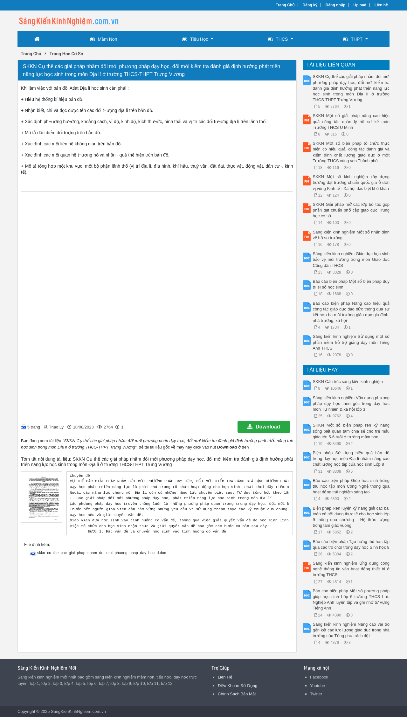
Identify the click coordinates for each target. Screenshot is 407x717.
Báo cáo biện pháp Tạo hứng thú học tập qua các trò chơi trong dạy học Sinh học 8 (351, 544)
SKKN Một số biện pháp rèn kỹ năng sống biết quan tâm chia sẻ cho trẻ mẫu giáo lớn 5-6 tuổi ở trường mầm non (351, 431)
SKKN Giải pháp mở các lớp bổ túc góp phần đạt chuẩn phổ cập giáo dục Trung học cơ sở (351, 210)
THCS (278, 39)
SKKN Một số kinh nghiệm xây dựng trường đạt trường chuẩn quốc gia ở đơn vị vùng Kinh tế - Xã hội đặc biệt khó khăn (351, 182)
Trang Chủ (285, 5)
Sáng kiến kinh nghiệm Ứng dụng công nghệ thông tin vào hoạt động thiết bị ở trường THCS (351, 569)
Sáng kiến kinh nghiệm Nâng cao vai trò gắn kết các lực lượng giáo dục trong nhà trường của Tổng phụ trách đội (351, 630)
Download (263, 426)
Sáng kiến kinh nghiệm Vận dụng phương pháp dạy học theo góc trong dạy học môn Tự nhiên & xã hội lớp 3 (351, 403)
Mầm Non (103, 39)
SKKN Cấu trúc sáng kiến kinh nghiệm (348, 381)
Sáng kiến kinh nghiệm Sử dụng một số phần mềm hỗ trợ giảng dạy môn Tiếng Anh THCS (351, 342)
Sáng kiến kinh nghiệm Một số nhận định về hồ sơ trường (351, 235)
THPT (352, 39)
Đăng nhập (335, 5)
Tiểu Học (195, 39)
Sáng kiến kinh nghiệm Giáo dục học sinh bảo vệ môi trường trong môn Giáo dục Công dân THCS (351, 259)
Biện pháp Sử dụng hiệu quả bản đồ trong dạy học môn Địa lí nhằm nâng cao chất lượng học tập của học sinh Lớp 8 (351, 458)
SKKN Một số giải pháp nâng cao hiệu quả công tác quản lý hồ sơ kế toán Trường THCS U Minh (351, 121)
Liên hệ (381, 5)
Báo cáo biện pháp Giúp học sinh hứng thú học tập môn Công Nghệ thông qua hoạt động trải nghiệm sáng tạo (351, 486)
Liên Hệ (225, 677)
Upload (360, 5)
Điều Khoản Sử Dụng (237, 685)
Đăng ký (310, 5)
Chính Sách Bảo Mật (237, 694)
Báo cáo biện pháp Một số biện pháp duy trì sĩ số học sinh (351, 284)
